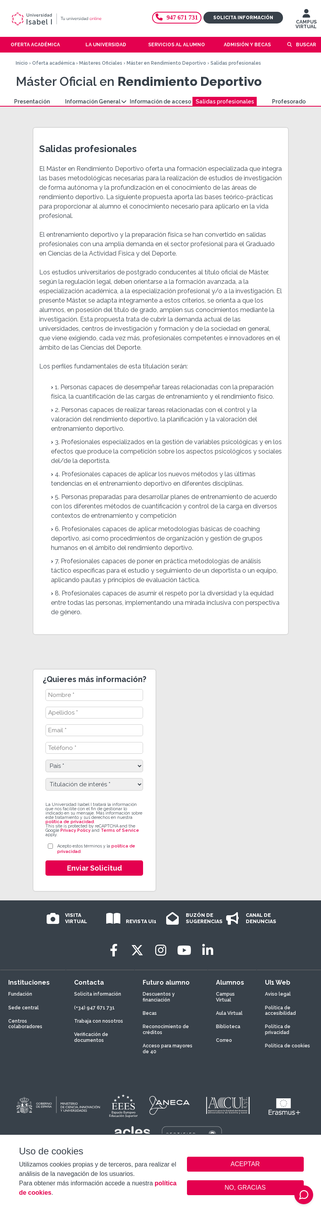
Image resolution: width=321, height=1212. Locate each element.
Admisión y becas (247, 44)
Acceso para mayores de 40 (167, 1048)
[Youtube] (184, 950)
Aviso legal (278, 994)
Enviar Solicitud (94, 868)
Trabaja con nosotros (98, 1021)
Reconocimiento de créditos (166, 1029)
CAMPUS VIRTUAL (306, 20)
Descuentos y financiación (159, 996)
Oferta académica (53, 63)
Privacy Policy (75, 830)
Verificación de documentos (91, 1037)
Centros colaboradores (25, 1023)
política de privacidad (69, 821)
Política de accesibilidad (280, 1010)
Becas (150, 1013)
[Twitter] (137, 950)
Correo (224, 1040)
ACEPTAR (245, 1164)
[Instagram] (160, 950)
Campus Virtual (225, 996)
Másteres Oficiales (100, 63)
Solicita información (243, 17)
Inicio (22, 63)
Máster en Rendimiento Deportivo (166, 63)
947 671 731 (177, 17)
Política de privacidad (277, 1029)
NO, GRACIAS (245, 1187)
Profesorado (289, 101)
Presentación (32, 101)
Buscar (306, 44)
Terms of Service (120, 830)
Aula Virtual (229, 1013)
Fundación (20, 994)
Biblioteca (228, 1026)
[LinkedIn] (207, 950)
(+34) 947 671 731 (94, 1008)
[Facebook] (114, 950)
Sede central (23, 1008)
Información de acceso (160, 101)
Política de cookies (287, 1046)
